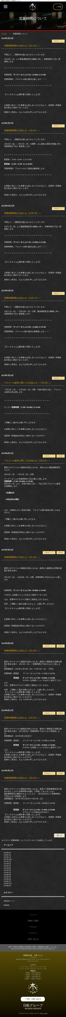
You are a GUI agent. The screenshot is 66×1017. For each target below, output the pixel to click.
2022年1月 (7, 857)
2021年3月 (7, 870)
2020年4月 (7, 879)
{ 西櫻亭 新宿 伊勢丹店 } (33, 973)
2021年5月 (7, 866)
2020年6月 (7, 875)
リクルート (33, 933)
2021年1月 (7, 872)
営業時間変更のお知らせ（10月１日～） (22, 298)
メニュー (33, 915)
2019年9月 (7, 886)
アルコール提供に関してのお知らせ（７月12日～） (28, 383)
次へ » (59, 835)
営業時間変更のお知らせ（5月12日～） (22, 557)
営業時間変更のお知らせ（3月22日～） (22, 46)
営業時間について (58, 41)
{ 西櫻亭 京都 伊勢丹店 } (33, 977)
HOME (4, 34)
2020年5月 (7, 877)
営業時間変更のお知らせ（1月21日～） (22, 130)
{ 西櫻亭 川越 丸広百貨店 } (33, 979)
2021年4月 (7, 868)
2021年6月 (7, 864)
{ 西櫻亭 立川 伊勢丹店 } (33, 975)
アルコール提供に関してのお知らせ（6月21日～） (27, 461)
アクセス (33, 927)
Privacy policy (44, 1013)
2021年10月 (8, 859)
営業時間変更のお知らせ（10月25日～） (22, 213)
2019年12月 (8, 883)
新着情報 (60, 456)
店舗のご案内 (33, 921)
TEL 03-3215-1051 (33, 961)
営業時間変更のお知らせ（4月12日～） (22, 718)
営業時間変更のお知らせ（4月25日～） (22, 651)
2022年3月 (7, 855)
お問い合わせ (33, 939)
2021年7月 (7, 861)
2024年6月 (7, 853)
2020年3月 (7, 881)
